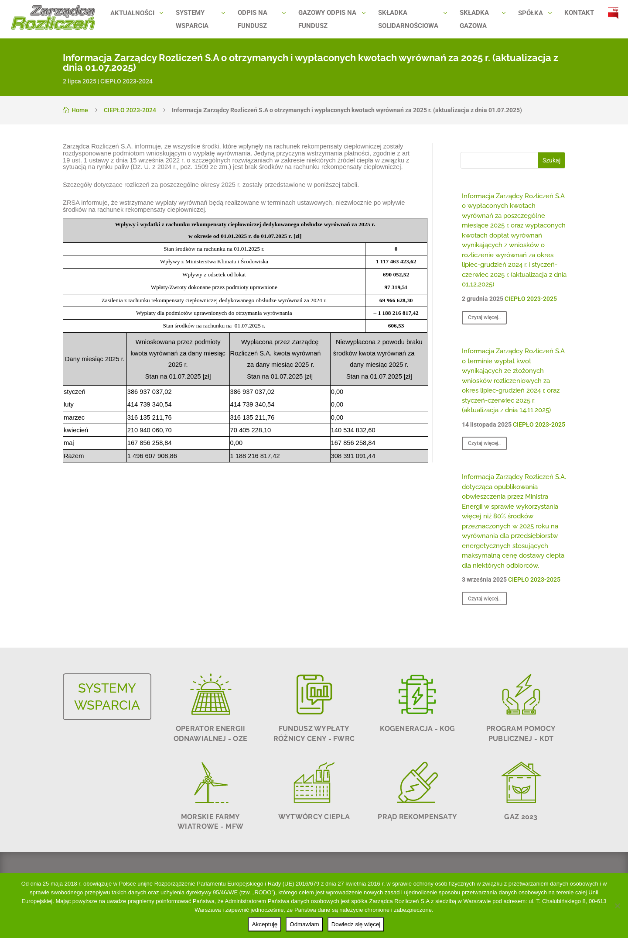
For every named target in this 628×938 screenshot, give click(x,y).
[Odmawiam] (617, 905)
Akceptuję (265, 924)
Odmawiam (304, 924)
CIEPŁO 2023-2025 (531, 298)
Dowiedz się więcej (356, 924)
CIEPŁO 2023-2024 (126, 81)
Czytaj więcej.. (484, 317)
